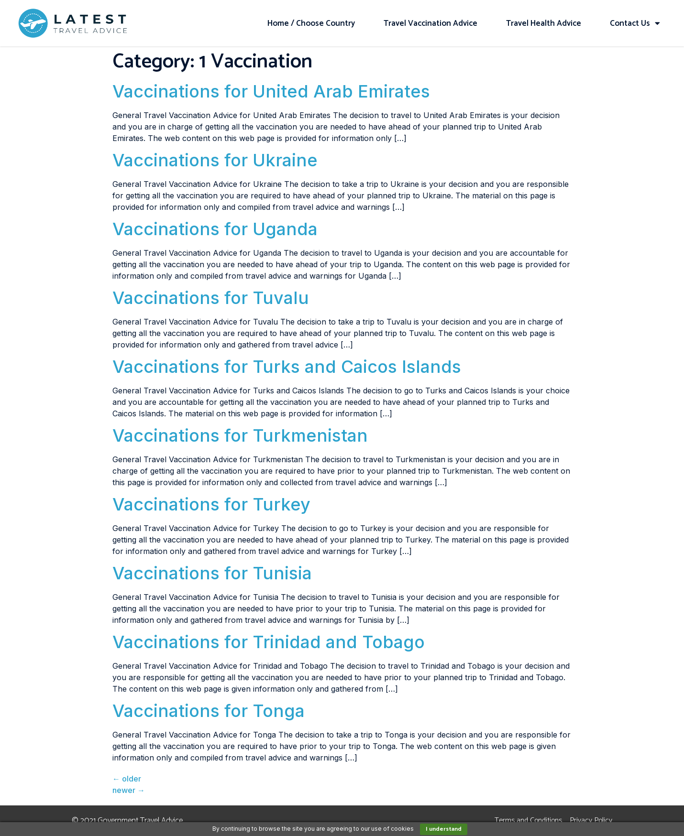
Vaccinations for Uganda (215, 228)
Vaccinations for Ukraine (215, 160)
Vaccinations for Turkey (211, 504)
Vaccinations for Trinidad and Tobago (268, 641)
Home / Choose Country (311, 23)
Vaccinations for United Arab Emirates (271, 91)
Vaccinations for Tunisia (212, 573)
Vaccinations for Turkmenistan (240, 435)
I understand (444, 829)
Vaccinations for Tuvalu (210, 297)
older (126, 778)
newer (128, 790)
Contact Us (635, 23)
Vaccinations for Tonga (208, 710)
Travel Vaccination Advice (430, 23)
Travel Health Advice (543, 23)
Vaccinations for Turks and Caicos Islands (286, 366)
